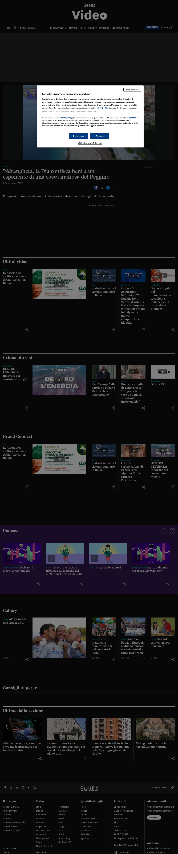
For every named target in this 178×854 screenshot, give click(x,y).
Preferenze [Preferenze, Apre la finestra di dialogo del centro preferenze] (78, 136)
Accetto (100, 136)
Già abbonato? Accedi (90, 143)
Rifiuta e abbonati (132, 90)
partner (132, 118)
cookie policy (101, 108)
